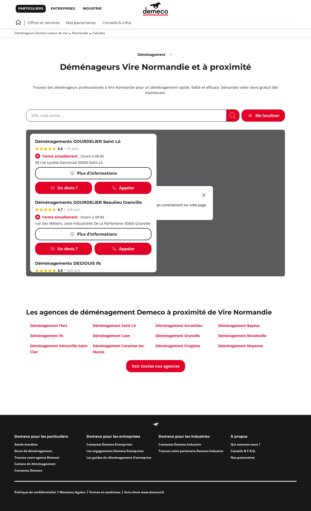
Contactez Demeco (28, 470)
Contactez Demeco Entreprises (109, 444)
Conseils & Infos (116, 23)
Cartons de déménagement (34, 464)
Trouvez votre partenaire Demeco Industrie (191, 451)
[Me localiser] (263, 115)
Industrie (92, 8)
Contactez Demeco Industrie (180, 444)
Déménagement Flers (48, 325)
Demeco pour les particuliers (41, 436)
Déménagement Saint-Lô (114, 325)
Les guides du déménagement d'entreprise (118, 457)
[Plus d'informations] (93, 173)
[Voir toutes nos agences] (155, 366)
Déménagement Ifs (46, 335)
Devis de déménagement (33, 451)
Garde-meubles (26, 444)
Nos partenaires (81, 23)
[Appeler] (123, 188)
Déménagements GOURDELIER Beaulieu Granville (88, 202)
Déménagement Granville (178, 335)
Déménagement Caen (111, 335)
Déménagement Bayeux (239, 325)
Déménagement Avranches (179, 325)
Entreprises (63, 8)
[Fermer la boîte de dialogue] (204, 195)
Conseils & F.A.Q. (243, 451)
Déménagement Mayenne (240, 345)
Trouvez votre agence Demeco (36, 457)
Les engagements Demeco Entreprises (115, 451)
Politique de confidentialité (35, 492)
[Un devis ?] (63, 188)
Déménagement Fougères (178, 345)
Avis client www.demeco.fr (144, 492)
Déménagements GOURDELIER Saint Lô (77, 142)
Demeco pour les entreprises (113, 436)
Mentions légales (72, 492)
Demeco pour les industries (184, 436)
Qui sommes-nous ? (245, 444)
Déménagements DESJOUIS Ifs (68, 263)
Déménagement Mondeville (242, 335)
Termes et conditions (105, 492)
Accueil (18, 22)
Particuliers (30, 8)
